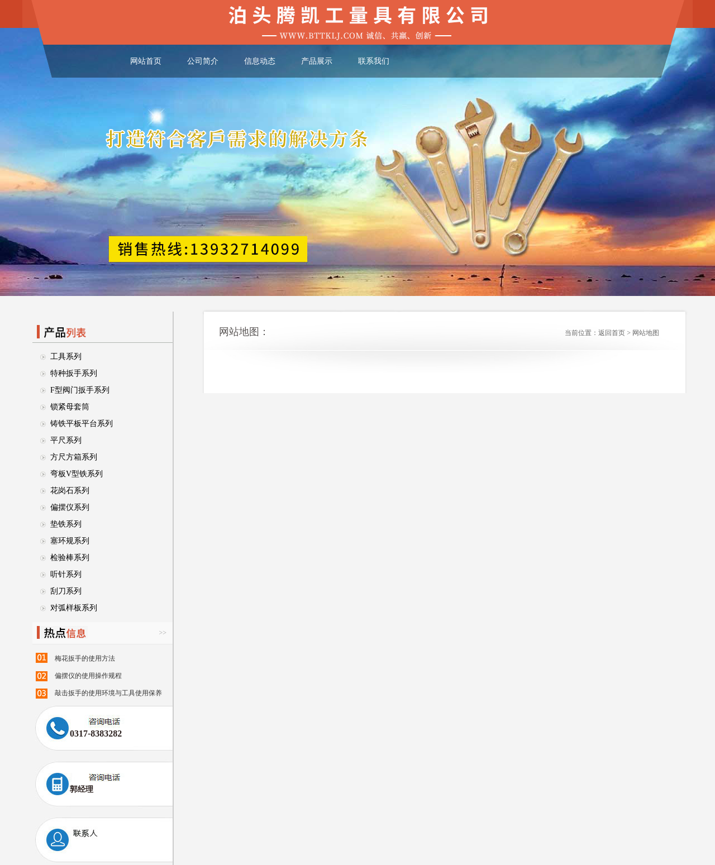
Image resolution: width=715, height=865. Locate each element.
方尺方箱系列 (73, 457)
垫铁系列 (66, 524)
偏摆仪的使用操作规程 (88, 676)
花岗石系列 (69, 490)
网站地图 (645, 333)
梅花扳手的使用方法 (85, 658)
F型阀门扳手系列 (79, 390)
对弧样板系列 (73, 608)
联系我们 (373, 61)
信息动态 (259, 61)
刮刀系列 (66, 591)
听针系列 (66, 574)
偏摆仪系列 (69, 507)
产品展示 (316, 61)
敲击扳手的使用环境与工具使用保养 (108, 693)
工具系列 (66, 356)
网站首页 (145, 61)
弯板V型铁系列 (76, 474)
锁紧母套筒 (69, 407)
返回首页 (611, 333)
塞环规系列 (69, 541)
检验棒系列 (69, 557)
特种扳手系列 (73, 373)
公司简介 (202, 61)
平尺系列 (66, 440)
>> (162, 633)
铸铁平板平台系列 (81, 423)
